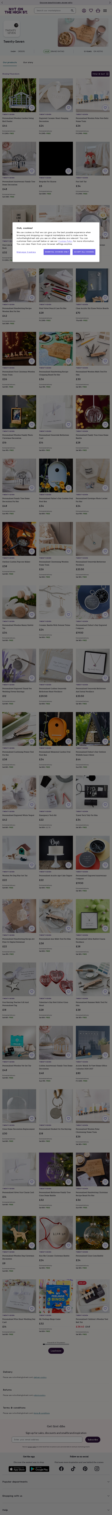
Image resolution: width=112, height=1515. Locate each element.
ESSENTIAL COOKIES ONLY (57, 252)
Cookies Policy (65, 241)
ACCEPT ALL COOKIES (84, 252)
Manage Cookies (26, 252)
